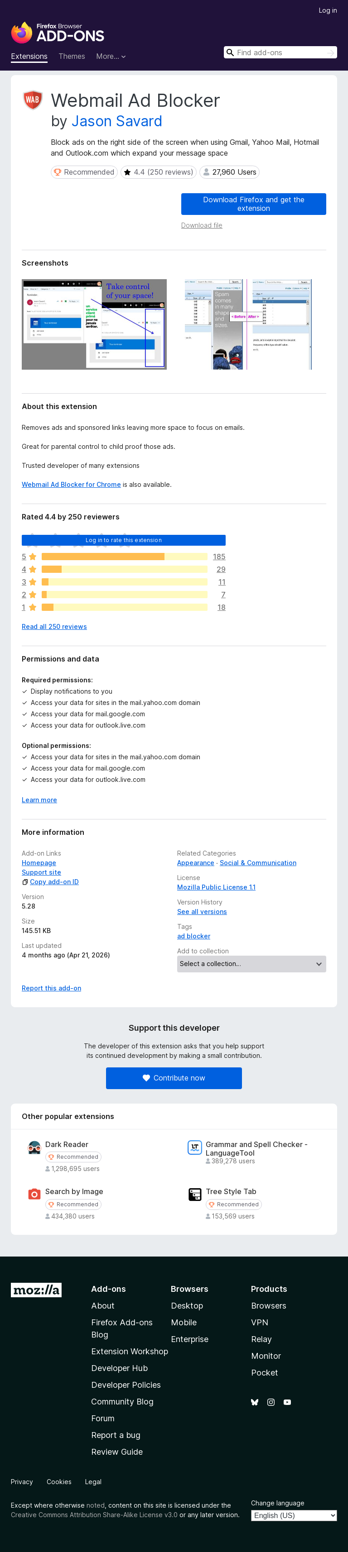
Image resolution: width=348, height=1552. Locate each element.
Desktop (187, 1305)
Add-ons (108, 1289)
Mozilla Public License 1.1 (216, 887)
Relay (261, 1339)
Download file (201, 225)
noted (96, 1505)
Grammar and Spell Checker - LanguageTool (257, 1148)
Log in (328, 10)
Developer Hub (119, 1368)
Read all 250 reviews (54, 626)
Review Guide (117, 1452)
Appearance (195, 862)
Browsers (268, 1305)
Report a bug (115, 1435)
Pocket (264, 1372)
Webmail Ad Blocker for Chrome (71, 484)
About (103, 1305)
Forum (103, 1418)
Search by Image (74, 1191)
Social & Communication (258, 862)
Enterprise (189, 1339)
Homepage (39, 862)
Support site (41, 872)
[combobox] (280, 52)
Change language (277, 1503)
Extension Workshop (129, 1351)
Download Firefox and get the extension (253, 204)
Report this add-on (51, 988)
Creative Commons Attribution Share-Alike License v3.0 (94, 1515)
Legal (93, 1481)
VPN (259, 1322)
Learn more (39, 800)
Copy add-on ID (50, 881)
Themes (71, 56)
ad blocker (193, 936)
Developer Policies (126, 1385)
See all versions (202, 911)
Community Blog (122, 1401)
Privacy (22, 1481)
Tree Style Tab (231, 1191)
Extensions (29, 56)
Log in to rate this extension (124, 540)
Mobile (184, 1322)
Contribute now (174, 1077)
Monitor (266, 1356)
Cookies (59, 1481)
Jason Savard (117, 121)
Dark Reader (66, 1144)
